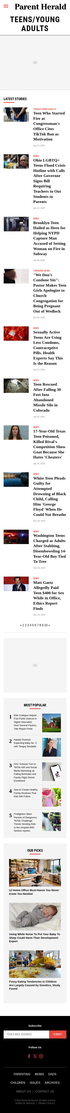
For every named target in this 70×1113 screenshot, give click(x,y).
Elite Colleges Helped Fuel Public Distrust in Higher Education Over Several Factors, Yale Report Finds (25, 722)
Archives (52, 1082)
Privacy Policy (46, 1103)
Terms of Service (25, 1103)
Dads (52, 1074)
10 (46, 625)
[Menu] (6, 6)
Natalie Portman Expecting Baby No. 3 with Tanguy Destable (25, 743)
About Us (23, 1091)
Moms (39, 1074)
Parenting (22, 1074)
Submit (57, 1034)
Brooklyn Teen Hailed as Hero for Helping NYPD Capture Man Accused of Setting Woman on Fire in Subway (49, 238)
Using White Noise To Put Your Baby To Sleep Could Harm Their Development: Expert (34, 938)
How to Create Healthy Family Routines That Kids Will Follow (26, 793)
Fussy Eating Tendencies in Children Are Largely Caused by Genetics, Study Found (34, 985)
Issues (35, 1082)
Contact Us (44, 1091)
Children (17, 1082)
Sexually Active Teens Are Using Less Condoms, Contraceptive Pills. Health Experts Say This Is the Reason (48, 348)
